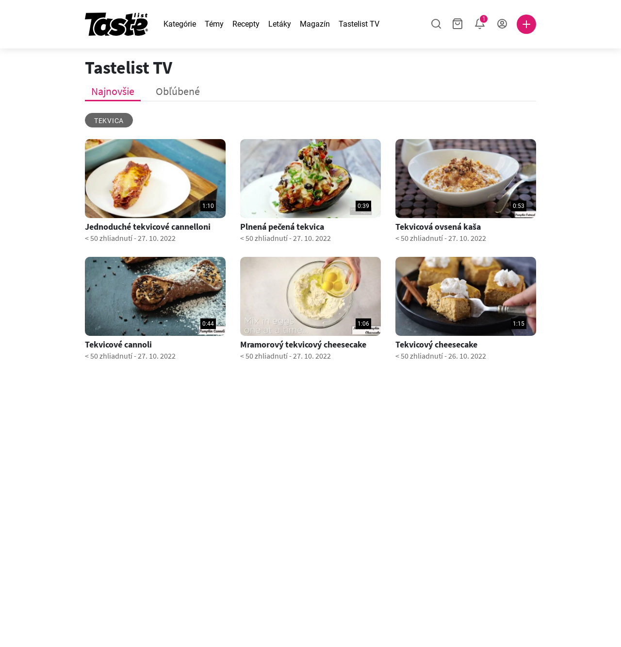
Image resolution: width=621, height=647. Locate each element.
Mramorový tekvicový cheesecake (303, 344)
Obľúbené (178, 91)
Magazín (315, 24)
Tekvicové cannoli (118, 344)
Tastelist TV (359, 24)
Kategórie (179, 24)
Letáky (279, 24)
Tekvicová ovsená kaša (438, 227)
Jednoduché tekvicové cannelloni (148, 227)
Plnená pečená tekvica (282, 227)
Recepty (246, 24)
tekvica (109, 121)
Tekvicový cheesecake (436, 344)
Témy (214, 24)
